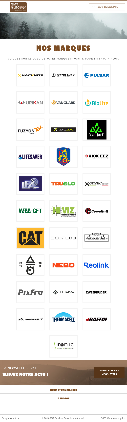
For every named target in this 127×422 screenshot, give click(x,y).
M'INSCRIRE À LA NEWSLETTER (109, 372)
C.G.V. (103, 418)
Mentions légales (116, 418)
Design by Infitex (10, 418)
